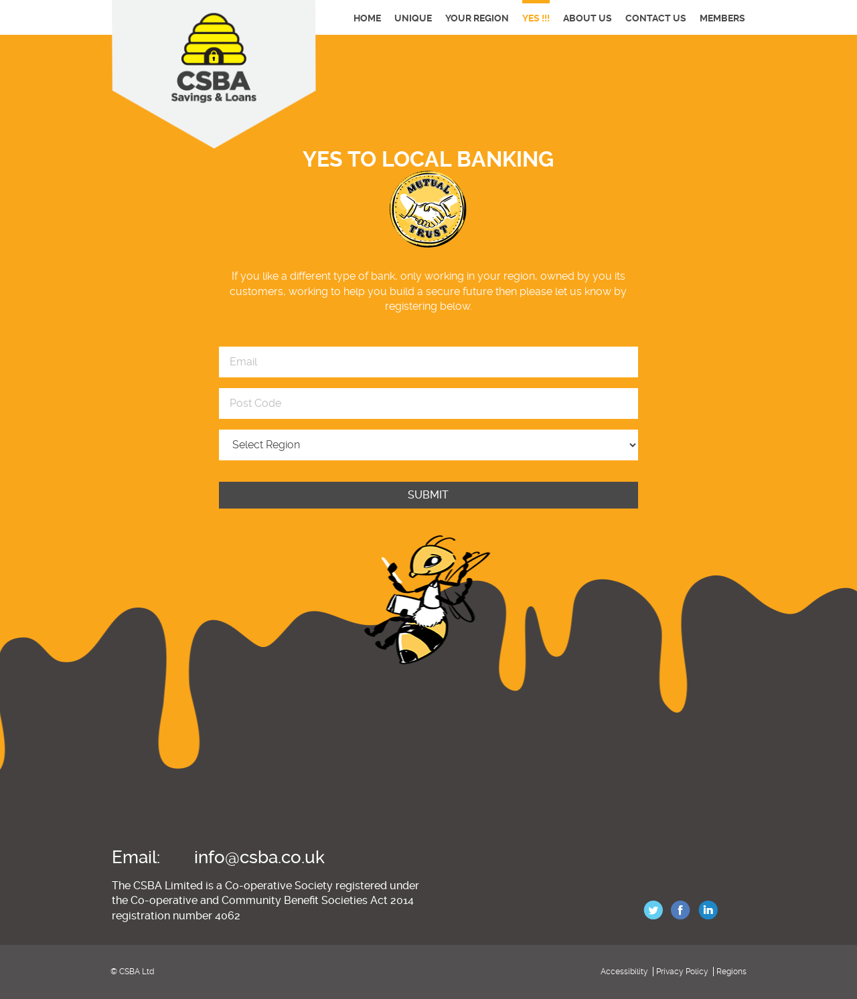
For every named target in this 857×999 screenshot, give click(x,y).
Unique (413, 18)
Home (367, 18)
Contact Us (655, 18)
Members (722, 18)
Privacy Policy (682, 971)
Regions (731, 971)
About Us (587, 18)
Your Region (477, 18)
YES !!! (536, 18)
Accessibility (624, 971)
